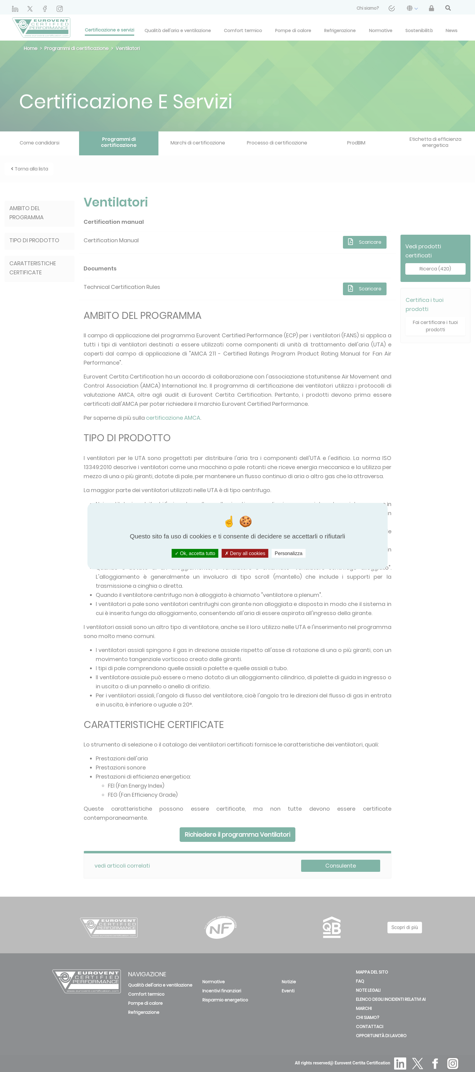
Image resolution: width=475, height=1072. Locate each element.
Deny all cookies (245, 553)
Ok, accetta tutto (195, 553)
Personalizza (289, 553)
